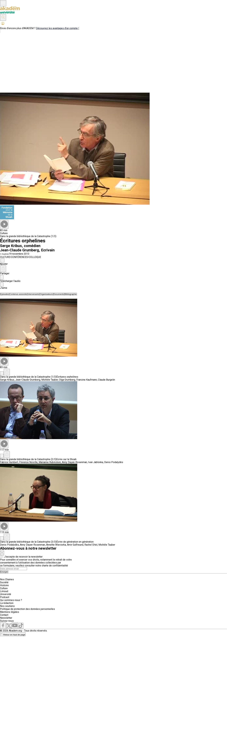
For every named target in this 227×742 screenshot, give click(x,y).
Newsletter (6, 617)
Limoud (4, 591)
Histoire (4, 585)
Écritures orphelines (67, 376)
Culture (4, 588)
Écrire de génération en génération (75, 541)
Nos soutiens (7, 606)
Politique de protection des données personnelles (27, 609)
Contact (4, 614)
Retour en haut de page (12, 635)
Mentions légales (9, 611)
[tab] (4, 294)
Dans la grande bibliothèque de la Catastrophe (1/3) (28, 236)
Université (5, 594)
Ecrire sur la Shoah (66, 459)
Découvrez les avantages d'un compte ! (57, 28)
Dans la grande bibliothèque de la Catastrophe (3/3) (28, 541)
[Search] (13, 568)
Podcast (4, 597)
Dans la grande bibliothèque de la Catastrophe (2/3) (28, 459)
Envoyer (4, 572)
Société (4, 582)
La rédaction (6, 603)
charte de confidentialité (55, 565)
